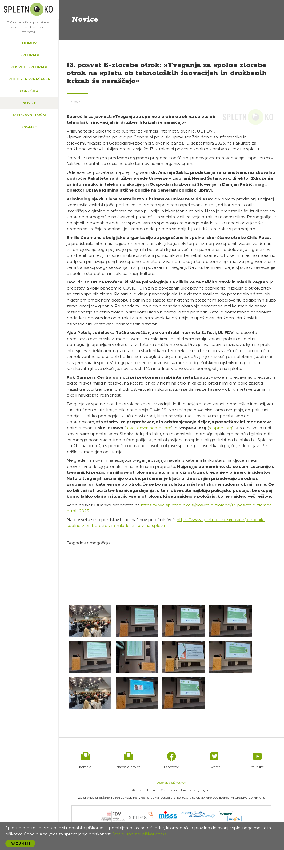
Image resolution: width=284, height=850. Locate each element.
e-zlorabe (29, 55)
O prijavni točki (29, 115)
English (29, 127)
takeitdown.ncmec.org (148, 427)
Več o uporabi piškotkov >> (140, 833)
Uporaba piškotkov (171, 783)
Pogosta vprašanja (29, 79)
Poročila (29, 91)
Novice (29, 103)
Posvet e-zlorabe (29, 67)
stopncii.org (220, 427)
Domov (29, 43)
